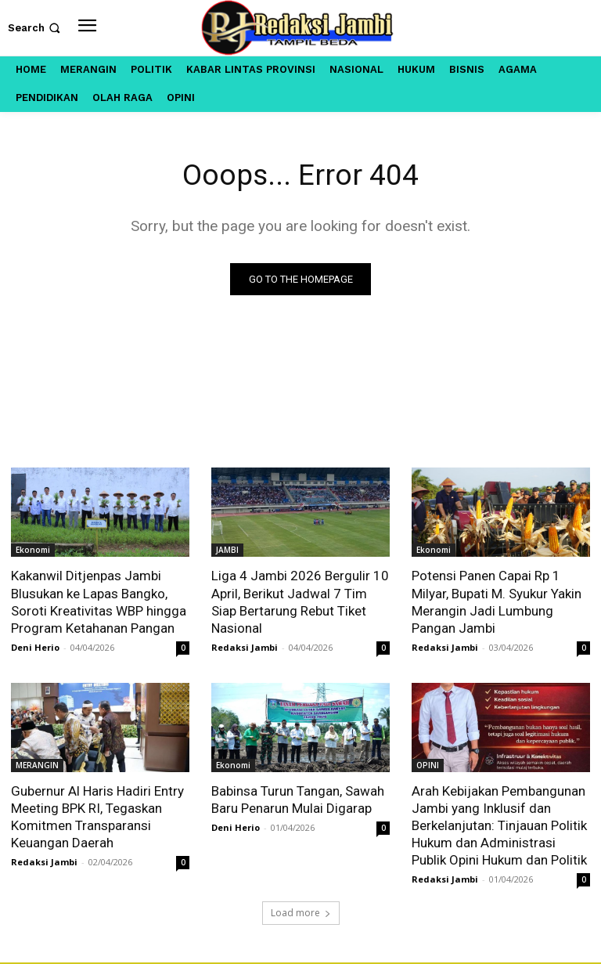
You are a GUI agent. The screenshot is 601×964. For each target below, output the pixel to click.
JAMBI (227, 550)
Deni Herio (35, 647)
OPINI (427, 765)
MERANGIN (37, 765)
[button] (35, 28)
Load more (301, 914)
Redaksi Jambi (244, 647)
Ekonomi (33, 550)
